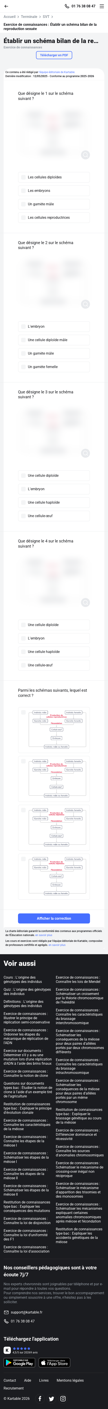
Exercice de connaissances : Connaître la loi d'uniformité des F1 (26, 1235)
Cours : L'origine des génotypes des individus (23, 979)
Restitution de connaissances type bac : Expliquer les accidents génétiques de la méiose (79, 1235)
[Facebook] (40, 1399)
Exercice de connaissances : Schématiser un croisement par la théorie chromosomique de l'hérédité (79, 995)
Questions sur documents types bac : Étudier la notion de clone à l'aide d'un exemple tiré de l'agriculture (28, 1089)
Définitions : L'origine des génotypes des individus (23, 1003)
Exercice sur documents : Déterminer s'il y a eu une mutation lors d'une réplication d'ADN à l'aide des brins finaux (28, 1057)
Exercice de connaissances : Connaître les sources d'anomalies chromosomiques (80, 1151)
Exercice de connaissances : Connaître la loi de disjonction (27, 1220)
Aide (27, 1380)
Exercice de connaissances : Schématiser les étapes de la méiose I (26, 1157)
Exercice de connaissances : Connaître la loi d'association (27, 1249)
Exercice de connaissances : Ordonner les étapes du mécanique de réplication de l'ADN (26, 1036)
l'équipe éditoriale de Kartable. (57, 72)
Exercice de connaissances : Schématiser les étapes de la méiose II (26, 1190)
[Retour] (8, 6)
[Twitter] (51, 1399)
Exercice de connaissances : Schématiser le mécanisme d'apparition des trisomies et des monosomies (78, 1190)
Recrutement (14, 1388)
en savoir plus (43, 935)
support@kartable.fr (26, 1312)
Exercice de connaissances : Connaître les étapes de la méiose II (26, 1173)
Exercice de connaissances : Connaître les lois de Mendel (78, 979)
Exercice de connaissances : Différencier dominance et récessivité (78, 1134)
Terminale (29, 17)
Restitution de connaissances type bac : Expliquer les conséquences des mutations (27, 1206)
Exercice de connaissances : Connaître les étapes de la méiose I (26, 1141)
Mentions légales (70, 1380)
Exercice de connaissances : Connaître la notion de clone (26, 1073)
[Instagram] (63, 1399)
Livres (44, 1380)
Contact (10, 1380)
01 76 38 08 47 (83, 6)
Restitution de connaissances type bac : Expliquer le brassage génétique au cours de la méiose (79, 1116)
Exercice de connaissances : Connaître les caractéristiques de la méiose (27, 1124)
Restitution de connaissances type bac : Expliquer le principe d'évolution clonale (28, 1108)
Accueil (10, 17)
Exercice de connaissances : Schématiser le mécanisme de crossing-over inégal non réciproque (79, 1169)
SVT (46, 17)
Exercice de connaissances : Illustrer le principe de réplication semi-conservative (27, 1018)
